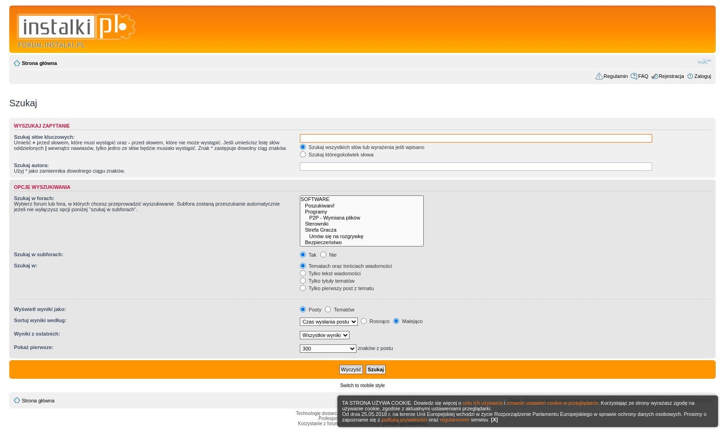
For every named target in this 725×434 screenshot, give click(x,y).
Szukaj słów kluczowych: (44, 137)
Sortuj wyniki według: (40, 320)
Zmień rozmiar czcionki (704, 61)
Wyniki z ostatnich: (37, 334)
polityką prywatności (404, 419)
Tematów (339, 309)
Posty (311, 309)
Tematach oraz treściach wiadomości (346, 266)
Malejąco (407, 321)
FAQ (643, 76)
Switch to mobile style (362, 385)
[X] (494, 419)
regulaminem (455, 419)
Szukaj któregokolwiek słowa (337, 154)
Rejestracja (671, 76)
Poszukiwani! (362, 206)
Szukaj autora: (31, 165)
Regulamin (615, 76)
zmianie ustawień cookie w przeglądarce (552, 403)
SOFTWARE (362, 199)
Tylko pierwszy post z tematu (337, 288)
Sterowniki (362, 224)
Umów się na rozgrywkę (362, 236)
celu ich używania (483, 403)
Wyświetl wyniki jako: (40, 309)
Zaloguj (702, 76)
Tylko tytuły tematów (327, 281)
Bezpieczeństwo (362, 243)
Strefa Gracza (362, 230)
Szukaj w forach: (34, 198)
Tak (308, 255)
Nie (328, 255)
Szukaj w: (25, 265)
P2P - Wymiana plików (362, 218)
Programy (362, 212)
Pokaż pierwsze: (33, 347)
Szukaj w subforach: (38, 254)
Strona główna (39, 63)
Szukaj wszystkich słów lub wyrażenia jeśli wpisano (362, 147)
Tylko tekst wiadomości (330, 273)
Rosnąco (375, 321)
